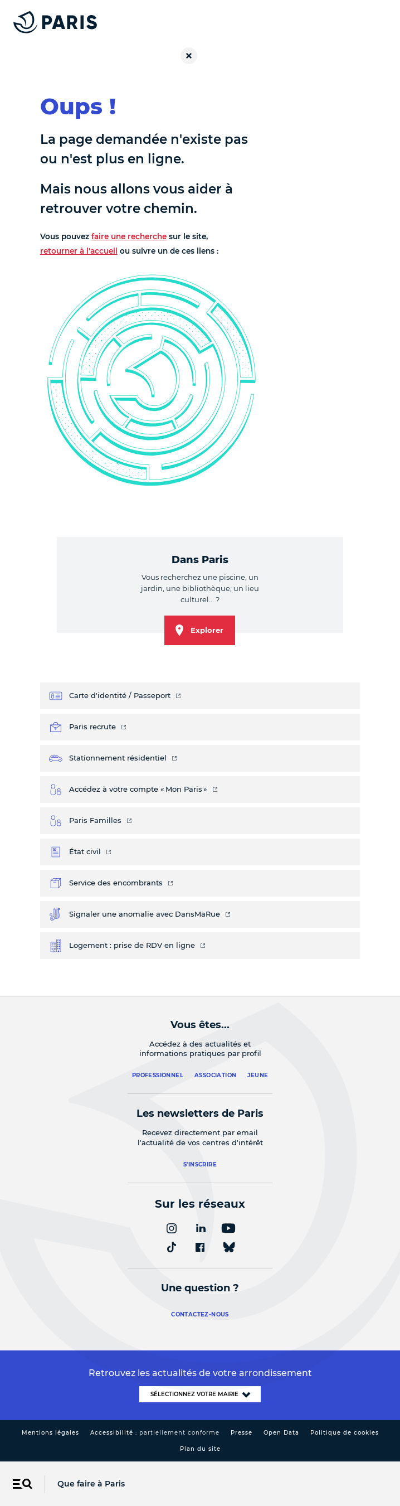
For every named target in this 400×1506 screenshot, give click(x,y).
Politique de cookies (344, 1432)
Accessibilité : (154, 1432)
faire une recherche (129, 236)
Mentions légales (50, 1432)
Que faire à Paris (91, 1484)
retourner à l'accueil (79, 250)
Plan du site (200, 1448)
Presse (241, 1432)
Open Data (281, 1432)
